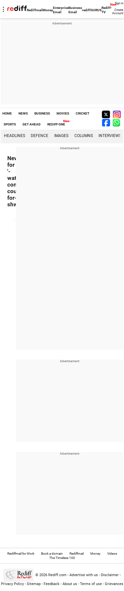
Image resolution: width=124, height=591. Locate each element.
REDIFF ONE (56, 124)
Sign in (119, 3)
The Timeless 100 (62, 558)
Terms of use (91, 584)
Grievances (114, 584)
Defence (39, 135)
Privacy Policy (12, 584)
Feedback (52, 584)
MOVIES (63, 113)
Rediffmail (35, 10)
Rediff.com (57, 575)
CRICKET (82, 113)
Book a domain (52, 553)
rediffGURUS (92, 10)
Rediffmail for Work (20, 553)
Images (61, 135)
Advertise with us (83, 575)
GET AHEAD (31, 124)
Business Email (75, 10)
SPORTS (10, 124)
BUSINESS (42, 113)
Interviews (110, 135)
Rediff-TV (107, 10)
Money (48, 10)
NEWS (23, 113)
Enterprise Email (60, 10)
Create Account (117, 11)
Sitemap (34, 584)
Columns (83, 135)
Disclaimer (110, 575)
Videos (112, 553)
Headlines (14, 135)
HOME (7, 113)
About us (69, 584)
